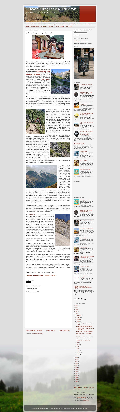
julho (78, 342)
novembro (79, 315)
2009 (76, 377)
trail (89, 389)
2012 (76, 371)
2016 (76, 363)
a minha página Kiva (81, 397)
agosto (78, 321)
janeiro (78, 354)
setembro (79, 319)
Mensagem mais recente (34, 330)
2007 (76, 381)
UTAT (44, 24)
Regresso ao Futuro (84, 266)
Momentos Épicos (52, 24)
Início (27, 24)
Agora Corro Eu (60, 26)
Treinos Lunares (75, 24)
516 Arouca (45, 79)
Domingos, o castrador (85, 169)
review (85, 387)
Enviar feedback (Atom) (37, 333)
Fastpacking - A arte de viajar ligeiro (84, 331)
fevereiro (79, 352)
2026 (76, 305)
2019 (76, 357)
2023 (76, 309)
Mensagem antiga (64, 330)
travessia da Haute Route (43, 71)
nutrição (77, 387)
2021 (76, 311)
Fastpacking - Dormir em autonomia (84, 326)
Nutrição (51, 26)
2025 (76, 307)
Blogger (86, 408)
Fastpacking (69, 26)
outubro (78, 317)
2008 (76, 379)
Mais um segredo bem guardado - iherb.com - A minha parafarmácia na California (82, 287)
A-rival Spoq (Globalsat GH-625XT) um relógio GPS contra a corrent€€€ (86, 133)
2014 (76, 367)
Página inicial (50, 330)
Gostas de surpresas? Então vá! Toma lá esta (86, 114)
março (78, 350)
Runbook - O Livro (35, 24)
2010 (76, 375)
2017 (76, 361)
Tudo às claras (83, 160)
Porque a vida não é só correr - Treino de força (87, 257)
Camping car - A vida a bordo (83, 340)
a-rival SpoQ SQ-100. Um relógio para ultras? (86, 93)
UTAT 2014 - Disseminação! (86, 228)
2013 (76, 369)
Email (75, 31)
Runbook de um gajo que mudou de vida (51, 9)
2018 (76, 359)
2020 (76, 313)
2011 (76, 373)
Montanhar (44, 26)
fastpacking (78, 389)
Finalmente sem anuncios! (81, 41)
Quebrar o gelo (83, 151)
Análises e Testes (63, 24)
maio (78, 346)
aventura (84, 389)
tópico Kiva (85, 400)
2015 (76, 365)
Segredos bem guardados (32, 26)
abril (78, 348)
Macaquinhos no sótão (79, 143)
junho (78, 344)
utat (92, 389)
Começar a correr (85, 24)
